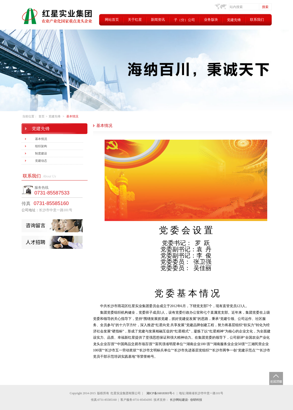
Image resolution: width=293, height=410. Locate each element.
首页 (42, 116)
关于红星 (135, 20)
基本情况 (72, 116)
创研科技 (196, 399)
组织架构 (41, 146)
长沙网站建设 (179, 399)
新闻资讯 (158, 20)
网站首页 (112, 20)
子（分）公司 (184, 20)
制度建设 (41, 153)
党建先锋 (234, 20)
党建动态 (41, 160)
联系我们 (257, 20)
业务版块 (211, 20)
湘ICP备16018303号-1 (160, 393)
